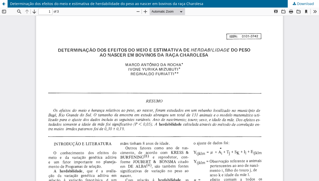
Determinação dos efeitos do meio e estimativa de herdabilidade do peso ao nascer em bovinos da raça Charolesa (106, 3)
